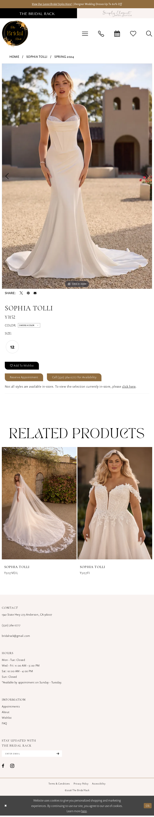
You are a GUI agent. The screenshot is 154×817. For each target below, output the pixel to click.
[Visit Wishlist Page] (133, 34)
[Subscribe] (60, 755)
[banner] (15, 33)
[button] (85, 34)
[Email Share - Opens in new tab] (35, 293)
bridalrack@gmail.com (16, 637)
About (6, 713)
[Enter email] (33, 755)
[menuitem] (85, 34)
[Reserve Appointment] (117, 34)
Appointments (11, 707)
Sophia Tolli (37, 57)
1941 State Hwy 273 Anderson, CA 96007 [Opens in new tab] (27, 616)
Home (14, 57)
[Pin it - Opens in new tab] (28, 293)
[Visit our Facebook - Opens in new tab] (3, 767)
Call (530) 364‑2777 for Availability (76, 378)
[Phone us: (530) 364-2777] (101, 34)
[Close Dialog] (5, 807)
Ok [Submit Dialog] (148, 807)
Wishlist (7, 719)
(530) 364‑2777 (11, 626)
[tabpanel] (77, 176)
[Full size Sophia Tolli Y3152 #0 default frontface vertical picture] (77, 176)
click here (129, 387)
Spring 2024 (64, 57)
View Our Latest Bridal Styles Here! (49, 4)
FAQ (4, 724)
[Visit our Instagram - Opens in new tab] (12, 767)
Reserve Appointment (24, 378)
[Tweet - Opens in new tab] (21, 293)
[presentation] (39, 504)
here (84, 812)
